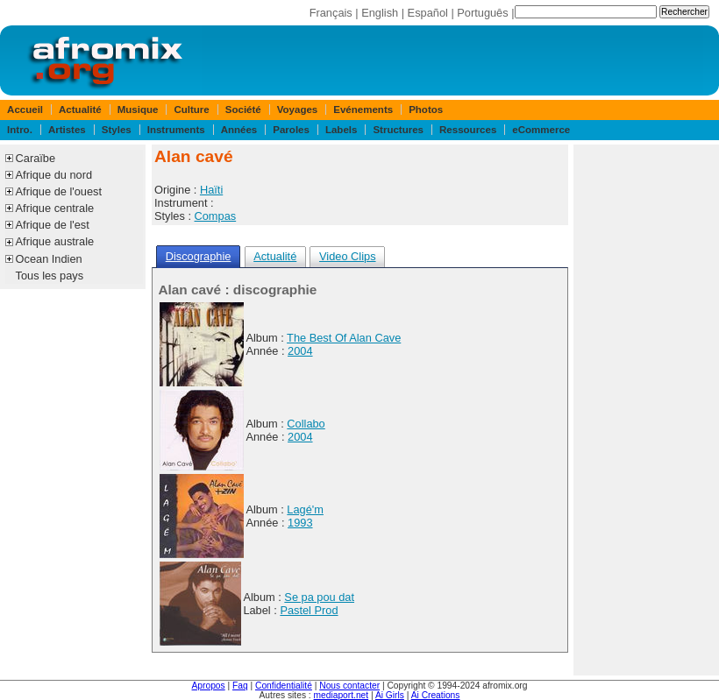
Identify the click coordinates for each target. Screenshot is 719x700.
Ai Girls (389, 695)
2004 (300, 350)
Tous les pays (50, 275)
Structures (398, 129)
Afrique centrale (55, 208)
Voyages (297, 109)
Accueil (25, 109)
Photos (426, 109)
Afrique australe (55, 241)
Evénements (363, 109)
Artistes (67, 129)
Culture (191, 109)
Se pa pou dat (319, 597)
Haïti (211, 189)
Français (331, 12)
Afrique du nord (54, 174)
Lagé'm (305, 509)
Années (239, 129)
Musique (138, 109)
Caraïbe (36, 158)
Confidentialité (283, 685)
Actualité (80, 109)
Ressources (467, 129)
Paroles (291, 129)
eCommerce (541, 129)
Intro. (19, 129)
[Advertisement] (646, 410)
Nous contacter (349, 685)
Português (482, 12)
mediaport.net (341, 695)
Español (428, 12)
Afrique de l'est (52, 224)
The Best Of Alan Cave (344, 337)
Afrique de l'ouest (59, 191)
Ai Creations (435, 695)
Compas (216, 216)
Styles (117, 129)
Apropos (208, 685)
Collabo (305, 423)
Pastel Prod (309, 610)
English (379, 12)
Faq (240, 685)
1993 (300, 522)
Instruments (176, 129)
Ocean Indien (49, 258)
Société (243, 109)
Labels (341, 129)
